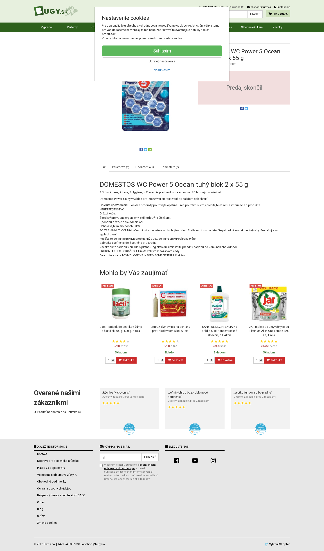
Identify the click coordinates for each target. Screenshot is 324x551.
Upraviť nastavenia (162, 61)
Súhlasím (162, 51)
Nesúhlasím (162, 70)
